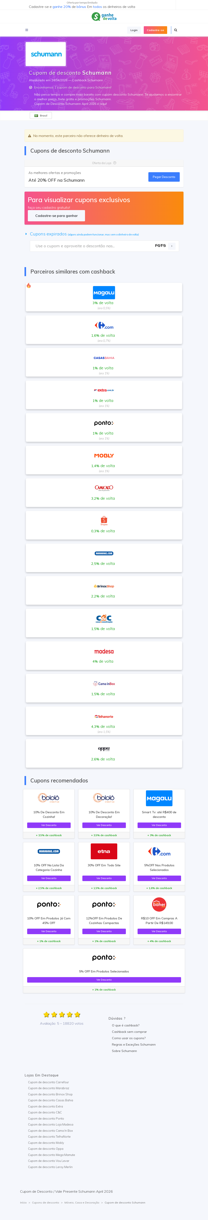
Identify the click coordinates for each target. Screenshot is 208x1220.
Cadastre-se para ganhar (56, 215)
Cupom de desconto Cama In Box (50, 1130)
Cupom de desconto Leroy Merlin (50, 1167)
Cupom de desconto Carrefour (48, 1082)
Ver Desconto (48, 825)
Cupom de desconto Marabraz (48, 1088)
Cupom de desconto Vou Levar (48, 1161)
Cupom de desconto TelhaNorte (49, 1136)
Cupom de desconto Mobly (46, 1142)
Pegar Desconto (164, 177)
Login (134, 30)
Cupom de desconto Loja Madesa (50, 1124)
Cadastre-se (155, 30)
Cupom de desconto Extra (45, 1106)
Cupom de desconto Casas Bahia (50, 1100)
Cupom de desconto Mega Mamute (51, 1155)
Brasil (40, 115)
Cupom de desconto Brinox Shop (50, 1094)
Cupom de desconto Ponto (46, 1118)
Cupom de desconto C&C (45, 1112)
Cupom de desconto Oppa (45, 1148)
